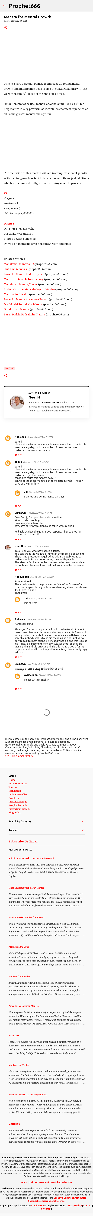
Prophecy (14, 798)
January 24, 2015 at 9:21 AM (39, 619)
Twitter (33, 1182)
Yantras (13, 787)
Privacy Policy (74, 1205)
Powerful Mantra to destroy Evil (24, 274)
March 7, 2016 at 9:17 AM (40, 492)
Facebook (44, 1182)
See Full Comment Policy (19, 756)
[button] (6, 27)
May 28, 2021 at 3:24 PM (50, 675)
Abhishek (20, 436)
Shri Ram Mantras (15, 269)
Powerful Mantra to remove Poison (26, 299)
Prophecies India (18, 805)
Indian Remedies (18, 794)
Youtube (55, 1182)
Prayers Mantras (18, 783)
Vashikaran (15, 790)
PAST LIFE (14, 1035)
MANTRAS (9, 368)
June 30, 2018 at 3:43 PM (38, 664)
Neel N (19, 546)
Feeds (24, 1182)
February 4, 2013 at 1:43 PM (35, 462)
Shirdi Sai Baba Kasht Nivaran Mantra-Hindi (31, 858)
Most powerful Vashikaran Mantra (26, 888)
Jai (26, 491)
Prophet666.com (50, 403)
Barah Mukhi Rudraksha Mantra (24, 314)
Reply (18, 455)
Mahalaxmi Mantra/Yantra (21, 284)
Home (12, 780)
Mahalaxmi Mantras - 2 (19, 264)
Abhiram (20, 619)
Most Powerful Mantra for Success (27, 917)
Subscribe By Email (23, 841)
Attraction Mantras (19, 947)
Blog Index (15, 812)
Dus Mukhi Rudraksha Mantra (23, 304)
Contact (87, 1205)
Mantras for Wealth (16, 294)
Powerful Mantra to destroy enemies (28, 1094)
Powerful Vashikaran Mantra (24, 1006)
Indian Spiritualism (19, 809)
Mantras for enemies (19, 976)
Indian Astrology (18, 801)
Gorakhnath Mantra (16, 309)
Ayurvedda (31, 675)
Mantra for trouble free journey (24, 279)
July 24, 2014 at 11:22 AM (41, 577)
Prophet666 (24, 6)
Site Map (46, 1208)
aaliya (18, 461)
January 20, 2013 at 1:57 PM (40, 437)
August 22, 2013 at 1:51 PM (36, 546)
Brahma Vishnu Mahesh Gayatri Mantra (29, 289)
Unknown (20, 512)
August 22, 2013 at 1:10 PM (39, 513)
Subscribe (67, 1182)
